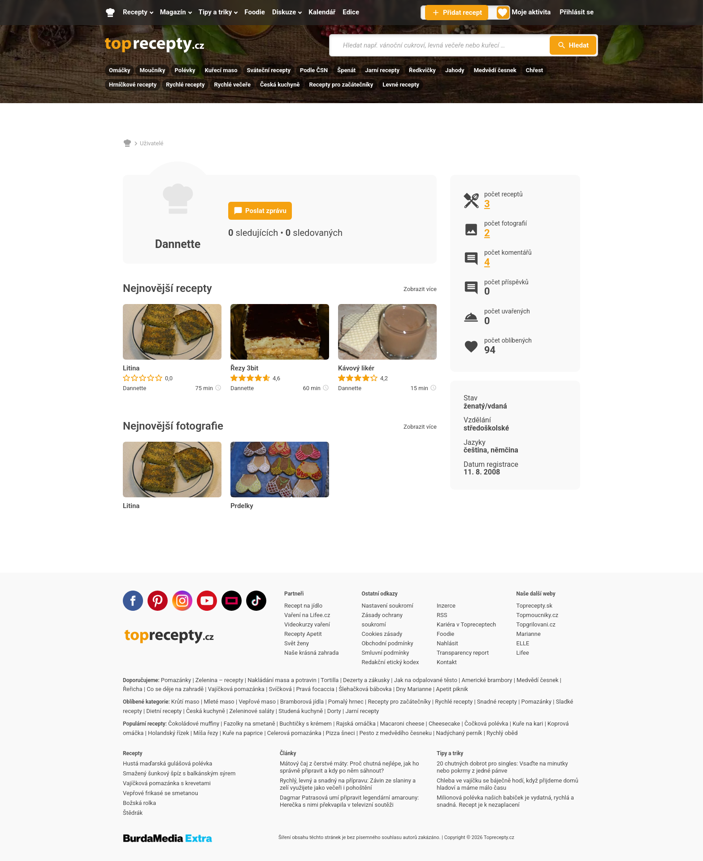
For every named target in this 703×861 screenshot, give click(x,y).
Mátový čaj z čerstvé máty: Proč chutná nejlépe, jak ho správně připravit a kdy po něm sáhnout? (349, 767)
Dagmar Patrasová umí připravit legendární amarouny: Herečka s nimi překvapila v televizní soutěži (349, 801)
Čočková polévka (486, 723)
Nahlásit (447, 643)
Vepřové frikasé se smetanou (160, 793)
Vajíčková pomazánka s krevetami (167, 783)
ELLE (522, 643)
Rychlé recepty (185, 84)
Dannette (134, 388)
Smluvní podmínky (385, 652)
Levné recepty (400, 84)
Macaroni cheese (402, 723)
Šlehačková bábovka (365, 689)
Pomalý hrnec (346, 701)
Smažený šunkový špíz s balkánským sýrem (179, 773)
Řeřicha (133, 689)
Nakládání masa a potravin (282, 680)
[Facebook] (133, 601)
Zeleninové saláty (251, 711)
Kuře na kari (527, 723)
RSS (442, 615)
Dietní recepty (164, 711)
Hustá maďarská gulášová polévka (167, 763)
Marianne (528, 634)
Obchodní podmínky (387, 643)
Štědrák (133, 812)
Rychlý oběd (502, 733)
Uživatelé (152, 143)
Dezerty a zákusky (366, 680)
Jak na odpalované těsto (425, 680)
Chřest (534, 70)
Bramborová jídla (302, 701)
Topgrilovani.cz (535, 624)
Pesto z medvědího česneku (395, 733)
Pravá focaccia (315, 689)
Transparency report (463, 652)
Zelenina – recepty (219, 680)
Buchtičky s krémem (305, 723)
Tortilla (329, 680)
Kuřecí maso (221, 70)
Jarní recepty (382, 70)
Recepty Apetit (303, 634)
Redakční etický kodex (390, 662)
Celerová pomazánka (294, 733)
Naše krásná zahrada (311, 652)
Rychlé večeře (232, 84)
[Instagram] (182, 601)
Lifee (522, 652)
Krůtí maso (185, 701)
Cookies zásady (382, 634)
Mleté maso (219, 701)
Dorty (334, 711)
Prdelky (241, 506)
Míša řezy (205, 733)
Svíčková (280, 689)
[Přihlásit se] (576, 12)
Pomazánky (176, 680)
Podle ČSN (314, 70)
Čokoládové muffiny (193, 723)
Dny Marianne (413, 689)
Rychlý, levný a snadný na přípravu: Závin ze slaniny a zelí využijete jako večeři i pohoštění (348, 784)
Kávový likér (356, 368)
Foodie (445, 634)
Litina (131, 368)
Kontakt (447, 662)
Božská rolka (139, 803)
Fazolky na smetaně (249, 723)
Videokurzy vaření (307, 624)
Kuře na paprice (242, 733)
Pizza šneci (340, 733)
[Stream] (231, 601)
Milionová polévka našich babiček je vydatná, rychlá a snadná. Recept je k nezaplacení (505, 801)
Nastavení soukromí (387, 605)
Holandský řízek (168, 733)
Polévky (185, 70)
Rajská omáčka (356, 723)
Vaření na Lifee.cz (307, 615)
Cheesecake (444, 723)
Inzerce (446, 605)
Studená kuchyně (300, 711)
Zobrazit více (420, 289)
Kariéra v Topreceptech (466, 624)
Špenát (346, 70)
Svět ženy (296, 643)
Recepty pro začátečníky (341, 84)
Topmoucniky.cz (537, 615)
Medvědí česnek (495, 70)
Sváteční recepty (269, 70)
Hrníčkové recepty (132, 84)
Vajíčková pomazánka (236, 689)
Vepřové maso (257, 701)
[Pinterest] (158, 601)
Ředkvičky (422, 70)
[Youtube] (207, 601)
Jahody (454, 70)
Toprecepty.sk (534, 605)
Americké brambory (486, 680)
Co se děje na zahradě (175, 689)
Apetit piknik (452, 689)
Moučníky (152, 70)
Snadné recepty (497, 701)
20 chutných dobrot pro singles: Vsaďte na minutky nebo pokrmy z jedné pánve (502, 767)
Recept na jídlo (303, 605)
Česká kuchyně (279, 84)
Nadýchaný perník (459, 733)
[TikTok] (256, 601)
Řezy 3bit (244, 368)
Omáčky (119, 70)
